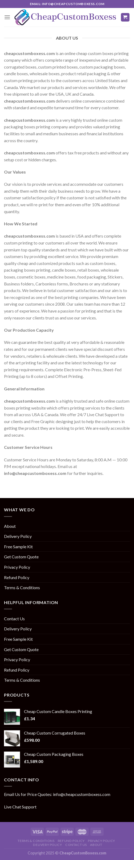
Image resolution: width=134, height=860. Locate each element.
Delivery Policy (18, 536)
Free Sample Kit (18, 546)
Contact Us (14, 618)
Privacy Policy (17, 567)
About (10, 526)
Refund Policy (16, 577)
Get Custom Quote (21, 556)
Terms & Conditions (22, 587)
